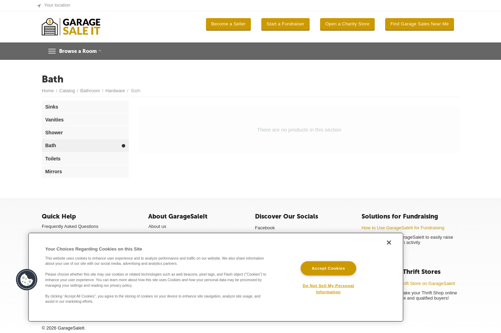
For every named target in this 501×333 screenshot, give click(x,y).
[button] (27, 280)
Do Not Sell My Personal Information (328, 288)
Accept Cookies (328, 268)
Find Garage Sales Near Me (419, 23)
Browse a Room (83, 51)
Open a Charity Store (347, 23)
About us (157, 226)
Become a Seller (228, 23)
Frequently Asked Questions (70, 226)
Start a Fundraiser (285, 23)
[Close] (389, 242)
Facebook (265, 227)
